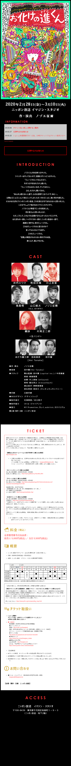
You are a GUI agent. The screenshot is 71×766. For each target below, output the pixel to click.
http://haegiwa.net (22, 642)
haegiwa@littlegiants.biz (47, 462)
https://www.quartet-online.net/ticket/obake (21, 645)
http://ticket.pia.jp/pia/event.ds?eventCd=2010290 (23, 634)
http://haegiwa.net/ (11, 454)
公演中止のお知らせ (20, 132)
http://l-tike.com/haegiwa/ (20, 627)
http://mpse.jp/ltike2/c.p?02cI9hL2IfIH (32, 473)
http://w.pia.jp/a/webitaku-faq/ (25, 492)
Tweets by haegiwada (8, 141)
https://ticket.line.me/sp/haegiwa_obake (20, 638)
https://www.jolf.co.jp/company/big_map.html (29, 601)
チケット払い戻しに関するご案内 (25, 128)
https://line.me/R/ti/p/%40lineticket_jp (23, 500)
